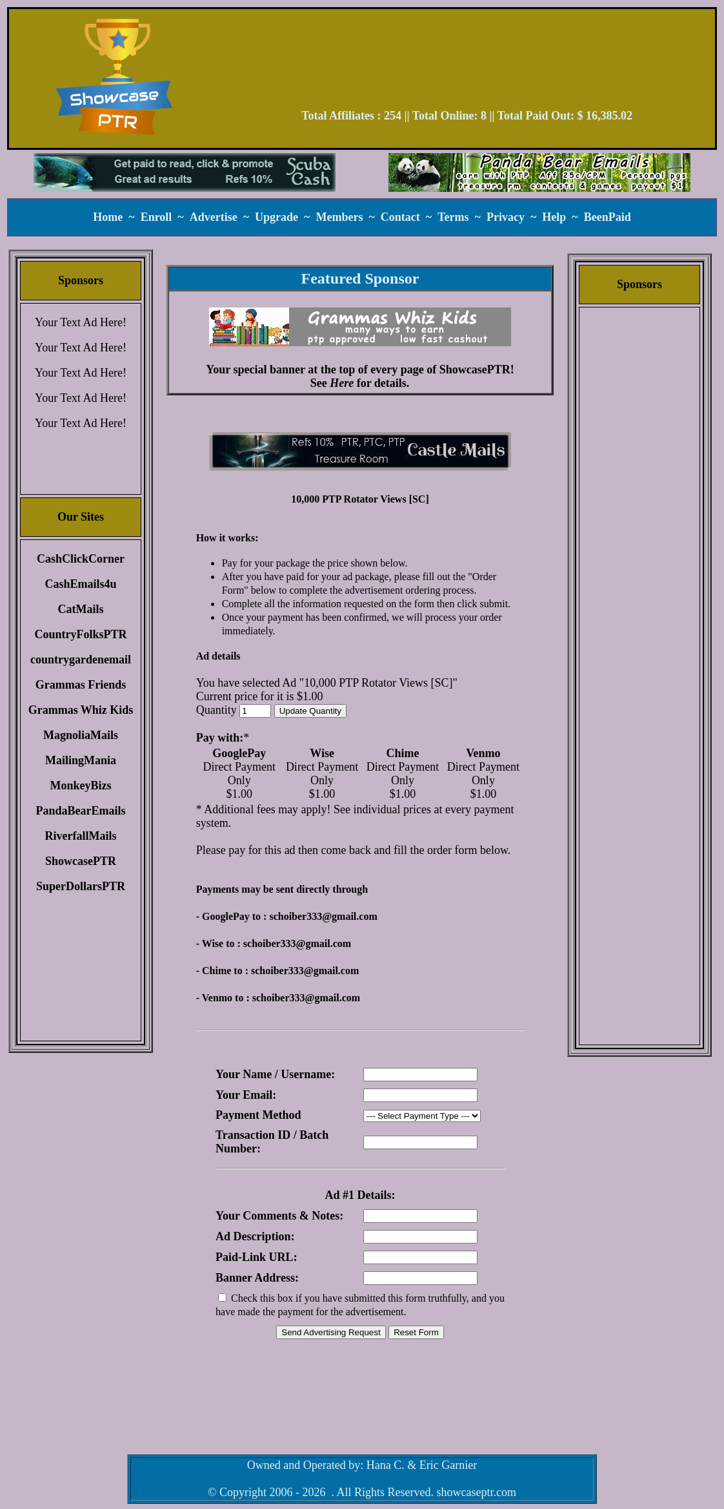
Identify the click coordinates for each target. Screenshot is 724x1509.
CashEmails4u (80, 584)
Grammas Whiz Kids (81, 709)
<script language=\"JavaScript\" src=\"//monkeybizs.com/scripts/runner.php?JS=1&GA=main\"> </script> (360, 451)
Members (339, 217)
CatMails (81, 609)
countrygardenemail (80, 659)
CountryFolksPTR (80, 634)
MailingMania (80, 760)
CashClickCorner (81, 558)
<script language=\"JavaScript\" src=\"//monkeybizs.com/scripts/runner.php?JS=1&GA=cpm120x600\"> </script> (639, 513)
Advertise (213, 217)
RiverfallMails (81, 835)
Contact (400, 217)
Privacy (506, 217)
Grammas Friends (80, 684)
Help (554, 217)
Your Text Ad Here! (80, 322)
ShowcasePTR (80, 861)
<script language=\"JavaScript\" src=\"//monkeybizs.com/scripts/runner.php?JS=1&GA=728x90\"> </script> (467, 63)
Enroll (156, 217)
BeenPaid (607, 217)
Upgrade (276, 217)
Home (108, 217)
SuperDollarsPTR (80, 886)
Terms (452, 217)
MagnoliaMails (80, 735)
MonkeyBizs (80, 785)
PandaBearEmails (80, 810)
